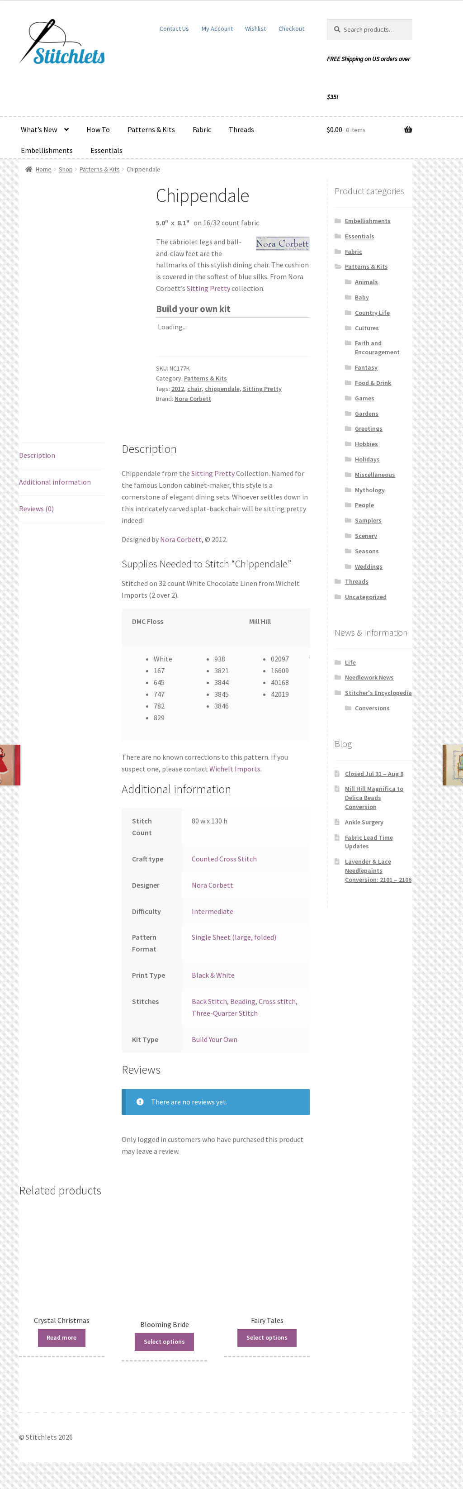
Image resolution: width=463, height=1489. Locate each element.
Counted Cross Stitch (224, 858)
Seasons (367, 551)
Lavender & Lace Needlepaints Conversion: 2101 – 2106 (378, 870)
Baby (362, 297)
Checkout (291, 28)
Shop (66, 169)
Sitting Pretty (208, 288)
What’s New (39, 129)
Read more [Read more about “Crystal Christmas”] (61, 1337)
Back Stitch (209, 1001)
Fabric (202, 129)
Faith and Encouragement (377, 347)
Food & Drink (373, 383)
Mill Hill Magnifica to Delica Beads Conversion (374, 798)
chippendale (222, 389)
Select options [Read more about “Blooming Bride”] (164, 1341)
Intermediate (212, 911)
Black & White (213, 975)
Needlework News (369, 677)
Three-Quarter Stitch (225, 1013)
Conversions (372, 708)
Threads (241, 129)
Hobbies (366, 444)
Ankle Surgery (364, 822)
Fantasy (366, 367)
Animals (366, 282)
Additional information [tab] (55, 481)
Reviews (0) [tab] (36, 508)
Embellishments (47, 150)
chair (194, 389)
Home (44, 169)
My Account (217, 28)
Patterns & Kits (151, 129)
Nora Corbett (193, 399)
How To (98, 129)
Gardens (366, 413)
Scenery (366, 536)
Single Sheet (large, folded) (234, 937)
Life (350, 662)
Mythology (370, 490)
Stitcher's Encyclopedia (378, 693)
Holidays (367, 459)
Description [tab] (37, 455)
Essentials (106, 150)
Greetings (369, 428)
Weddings (369, 566)
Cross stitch (277, 1001)
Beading (242, 1001)
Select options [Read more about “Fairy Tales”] (267, 1337)
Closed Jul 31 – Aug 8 (374, 774)
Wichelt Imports (234, 768)
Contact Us (174, 28)
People (364, 505)
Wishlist (255, 28)
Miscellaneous (375, 475)
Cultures (367, 328)
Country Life (372, 313)
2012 (177, 389)
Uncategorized (366, 597)
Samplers (368, 520)
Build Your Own (214, 1039)
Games (364, 398)
